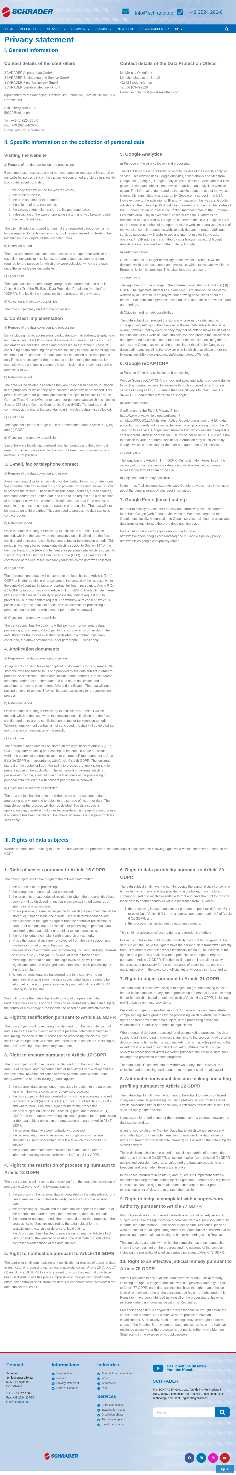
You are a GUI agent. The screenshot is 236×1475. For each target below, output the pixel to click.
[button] (226, 29)
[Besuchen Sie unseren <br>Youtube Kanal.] (158, 1368)
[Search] (222, 1412)
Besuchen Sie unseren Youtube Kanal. (186, 1368)
